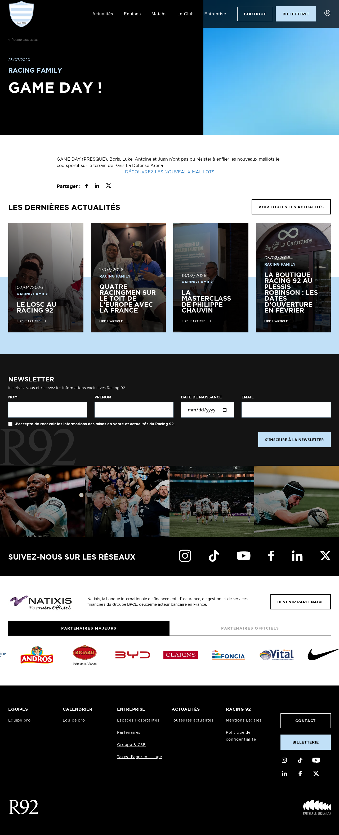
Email (248, 397)
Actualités (102, 14)
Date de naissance (201, 397)
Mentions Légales (243, 720)
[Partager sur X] (108, 186)
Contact (305, 720)
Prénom (103, 397)
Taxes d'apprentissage (139, 757)
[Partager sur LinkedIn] (97, 186)
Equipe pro (19, 720)
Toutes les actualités (193, 720)
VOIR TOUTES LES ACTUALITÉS (291, 207)
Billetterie (305, 742)
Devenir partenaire (300, 602)
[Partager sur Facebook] (86, 186)
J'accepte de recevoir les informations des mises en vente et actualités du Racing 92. (94, 424)
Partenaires (128, 733)
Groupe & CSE (131, 745)
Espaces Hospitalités (138, 720)
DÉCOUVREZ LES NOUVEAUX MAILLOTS (169, 172)
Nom (12, 397)
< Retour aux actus (23, 39)
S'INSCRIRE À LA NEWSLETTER (294, 439)
